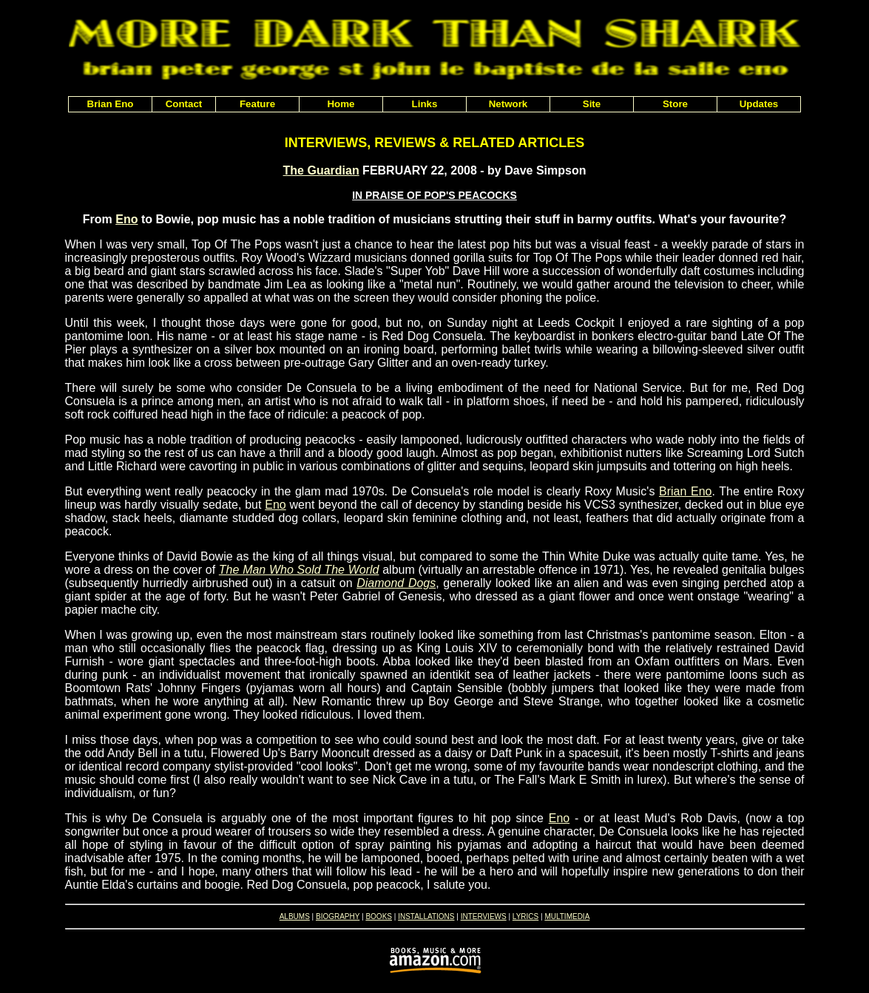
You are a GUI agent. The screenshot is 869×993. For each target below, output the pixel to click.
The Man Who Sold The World (299, 569)
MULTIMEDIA (566, 916)
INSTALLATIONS (426, 916)
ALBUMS (295, 916)
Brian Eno (685, 491)
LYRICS (525, 916)
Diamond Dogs (396, 583)
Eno (126, 219)
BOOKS (378, 916)
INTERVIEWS (484, 916)
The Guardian (321, 170)
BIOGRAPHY (337, 916)
